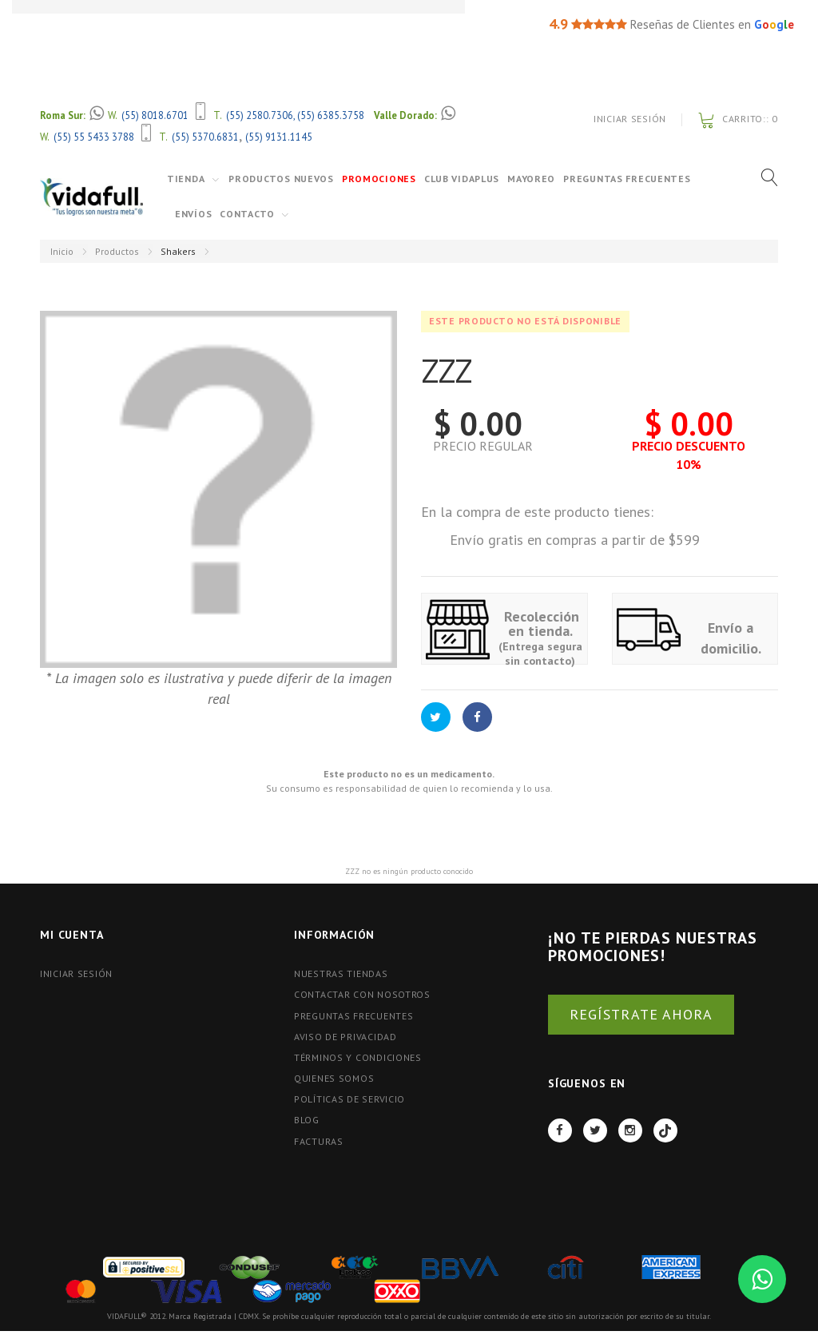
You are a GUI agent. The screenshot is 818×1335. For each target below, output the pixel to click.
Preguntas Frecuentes (626, 179)
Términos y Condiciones (358, 1057)
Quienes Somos (334, 1078)
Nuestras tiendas (341, 973)
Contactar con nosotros (362, 994)
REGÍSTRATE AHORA (641, 1014)
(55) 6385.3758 (330, 115)
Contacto (247, 214)
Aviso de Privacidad (345, 1037)
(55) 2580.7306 (259, 115)
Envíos (193, 214)
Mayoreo (531, 179)
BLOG (307, 1120)
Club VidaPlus (461, 179)
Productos (117, 251)
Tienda (185, 179)
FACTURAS (318, 1141)
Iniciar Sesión (630, 119)
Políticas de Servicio (349, 1099)
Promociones (379, 179)
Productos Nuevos (281, 179)
